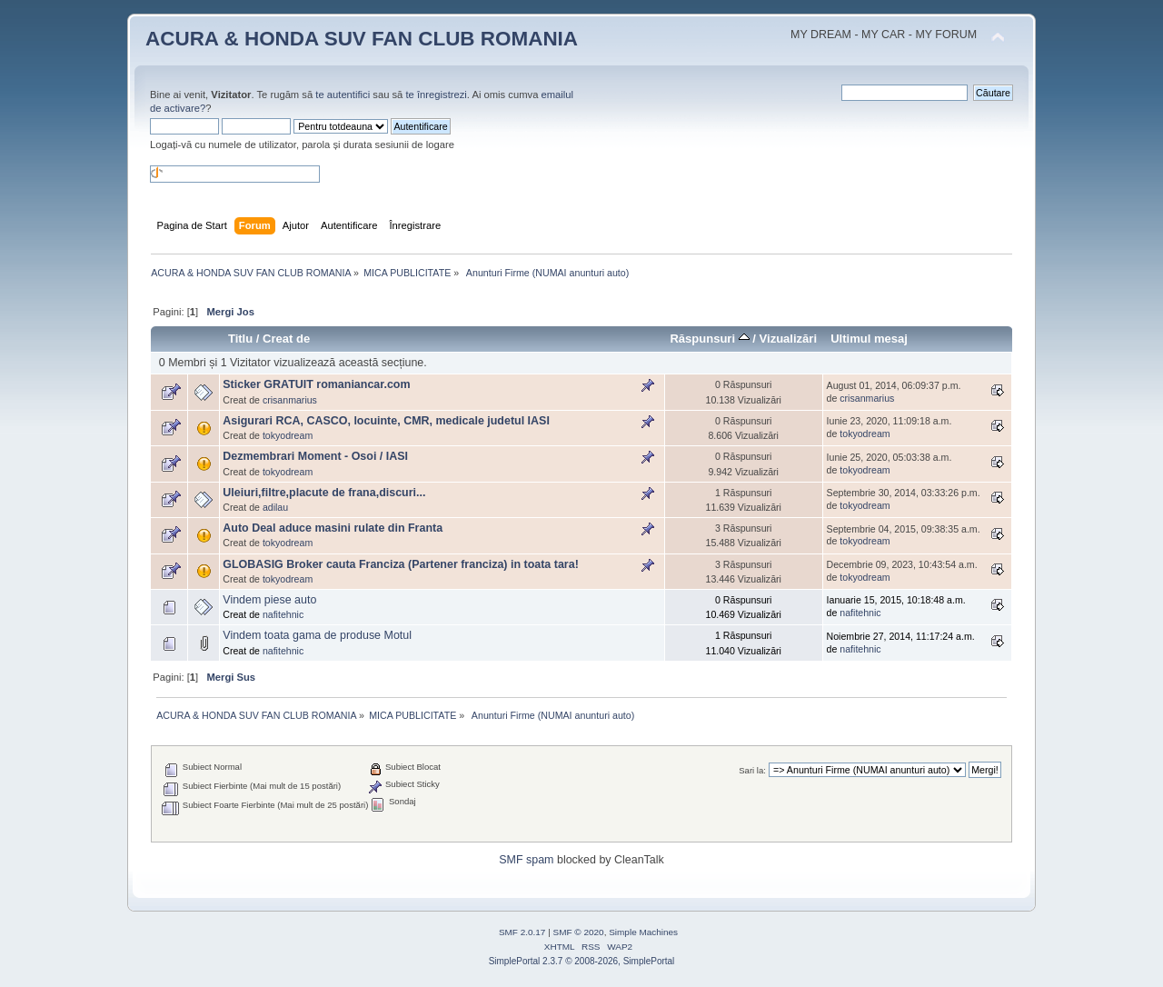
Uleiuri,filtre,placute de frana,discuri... (324, 492)
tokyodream (288, 435)
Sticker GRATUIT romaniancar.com (316, 384)
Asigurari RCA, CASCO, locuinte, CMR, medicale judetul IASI (386, 420)
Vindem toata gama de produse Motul (317, 635)
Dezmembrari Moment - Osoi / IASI (315, 456)
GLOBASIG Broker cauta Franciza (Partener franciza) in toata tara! (401, 564)
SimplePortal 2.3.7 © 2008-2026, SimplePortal (582, 961)
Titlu (240, 338)
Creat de (286, 338)
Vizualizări (789, 338)
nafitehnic (283, 614)
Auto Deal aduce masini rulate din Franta (332, 528)
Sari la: (752, 770)
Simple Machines (643, 932)
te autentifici (342, 94)
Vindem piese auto (269, 599)
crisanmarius (290, 399)
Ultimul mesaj (869, 338)
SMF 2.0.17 (522, 932)
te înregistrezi (435, 94)
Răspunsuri (709, 338)
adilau (275, 507)
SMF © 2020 (578, 932)
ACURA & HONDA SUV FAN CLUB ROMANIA (361, 38)
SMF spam (526, 859)
